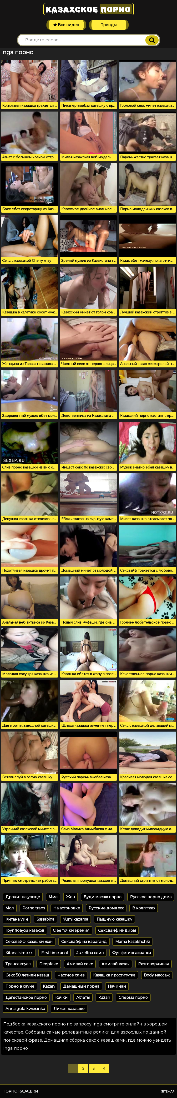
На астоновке (66, 908)
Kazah (104, 997)
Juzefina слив (90, 953)
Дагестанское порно (26, 997)
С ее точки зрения (71, 930)
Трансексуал (18, 964)
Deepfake (48, 964)
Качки (61, 997)
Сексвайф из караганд (84, 941)
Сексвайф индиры (117, 930)
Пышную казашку (114, 919)
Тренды (109, 25)
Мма (53, 897)
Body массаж (157, 975)
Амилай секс (80, 964)
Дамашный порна (81, 986)
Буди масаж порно (102, 897)
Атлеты (83, 997)
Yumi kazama (75, 919)
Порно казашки (20, 1091)
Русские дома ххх (106, 908)
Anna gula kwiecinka (25, 1008)
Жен (70, 897)
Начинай (117, 986)
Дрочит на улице (22, 897)
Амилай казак (115, 964)
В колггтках (143, 908)
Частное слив (71, 975)
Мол (9, 908)
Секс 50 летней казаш (27, 975)
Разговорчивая (153, 964)
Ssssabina (45, 919)
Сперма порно (133, 997)
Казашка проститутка (114, 975)
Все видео (66, 25)
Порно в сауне (19, 986)
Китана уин (16, 919)
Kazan (49, 986)
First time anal (54, 953)
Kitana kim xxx (19, 953)
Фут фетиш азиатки (131, 953)
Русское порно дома (151, 897)
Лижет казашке (69, 1008)
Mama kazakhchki (132, 941)
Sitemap (168, 1091)
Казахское (89, 9)
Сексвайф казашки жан (29, 941)
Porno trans (33, 908)
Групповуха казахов (24, 930)
